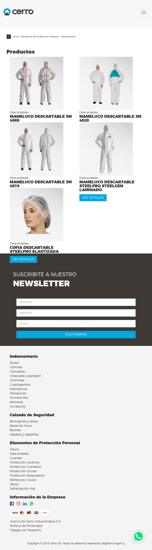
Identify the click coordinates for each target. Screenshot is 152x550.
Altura (14, 449)
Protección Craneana (25, 466)
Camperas (17, 371)
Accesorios (18, 406)
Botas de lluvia (21, 425)
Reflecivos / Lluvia (23, 480)
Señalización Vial (22, 488)
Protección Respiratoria (27, 475)
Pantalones (18, 393)
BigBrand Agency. (113, 543)
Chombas (17, 380)
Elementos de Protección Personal (40, 37)
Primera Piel (19, 397)
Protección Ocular (23, 471)
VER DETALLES (93, 197)
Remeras (16, 402)
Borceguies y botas (24, 421)
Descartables (68, 37)
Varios (14, 484)
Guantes (16, 458)
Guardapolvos (20, 384)
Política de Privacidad (26, 525)
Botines (15, 430)
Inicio (16, 37)
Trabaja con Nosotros (25, 530)
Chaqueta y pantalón (25, 376)
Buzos (14, 362)
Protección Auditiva (24, 462)
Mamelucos (18, 389)
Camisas (16, 367)
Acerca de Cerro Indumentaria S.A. (35, 521)
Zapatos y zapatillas (24, 434)
